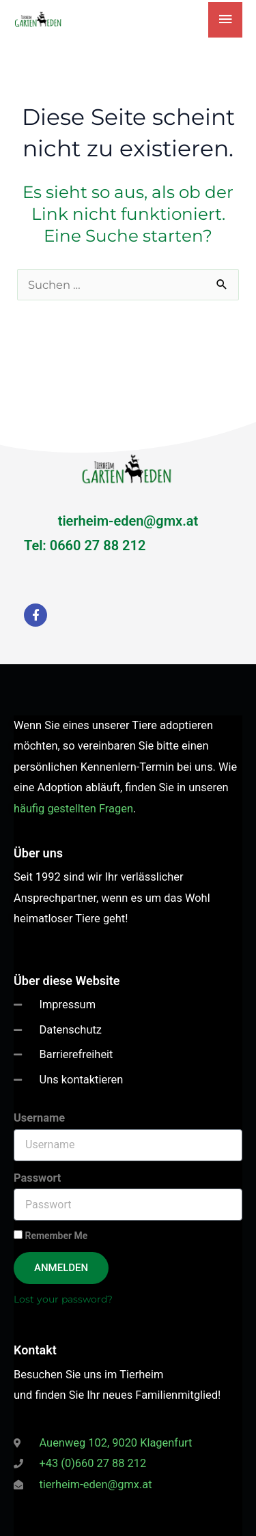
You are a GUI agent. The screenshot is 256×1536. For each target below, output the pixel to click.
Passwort (37, 1177)
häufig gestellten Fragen (73, 808)
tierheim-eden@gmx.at (128, 521)
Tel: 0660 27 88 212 (84, 545)
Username (39, 1117)
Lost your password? (63, 1299)
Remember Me (50, 1235)
